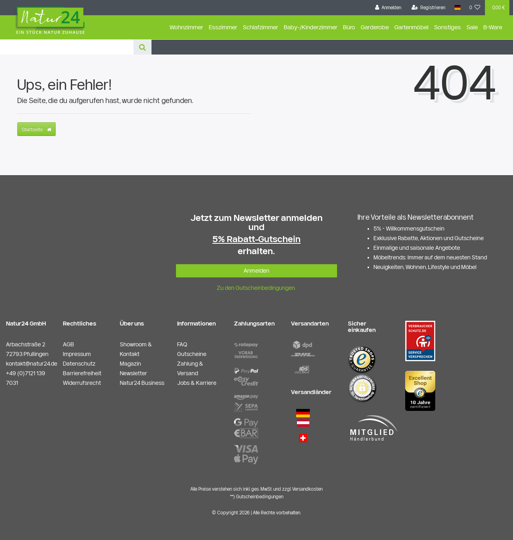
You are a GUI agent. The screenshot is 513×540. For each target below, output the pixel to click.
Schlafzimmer (260, 27)
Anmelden (256, 270)
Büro (349, 27)
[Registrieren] (428, 7)
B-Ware (492, 27)
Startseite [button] (36, 129)
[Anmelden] (388, 7)
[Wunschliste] (475, 7)
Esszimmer (223, 27)
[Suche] (142, 47)
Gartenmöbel (411, 27)
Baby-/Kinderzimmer (310, 27)
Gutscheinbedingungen (259, 496)
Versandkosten (307, 488)
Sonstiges (447, 27)
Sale (472, 27)
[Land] (457, 7)
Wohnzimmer (186, 27)
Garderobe (375, 27)
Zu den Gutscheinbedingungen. (256, 288)
